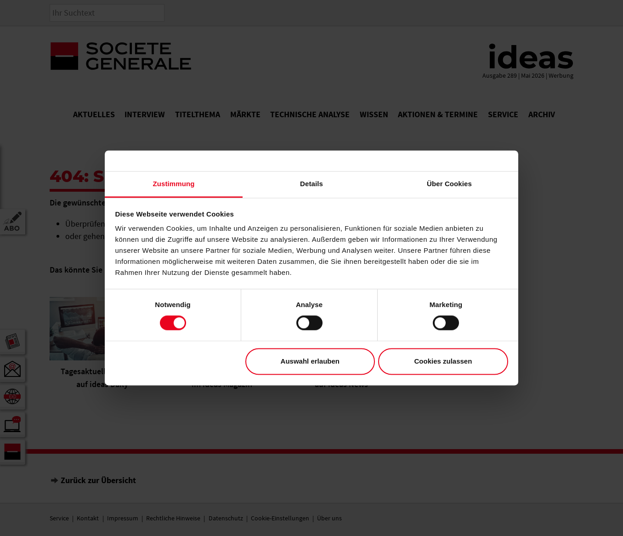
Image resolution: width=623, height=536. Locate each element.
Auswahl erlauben (310, 361)
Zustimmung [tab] (174, 184)
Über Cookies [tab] (449, 184)
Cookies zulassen (443, 361)
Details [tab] (311, 184)
